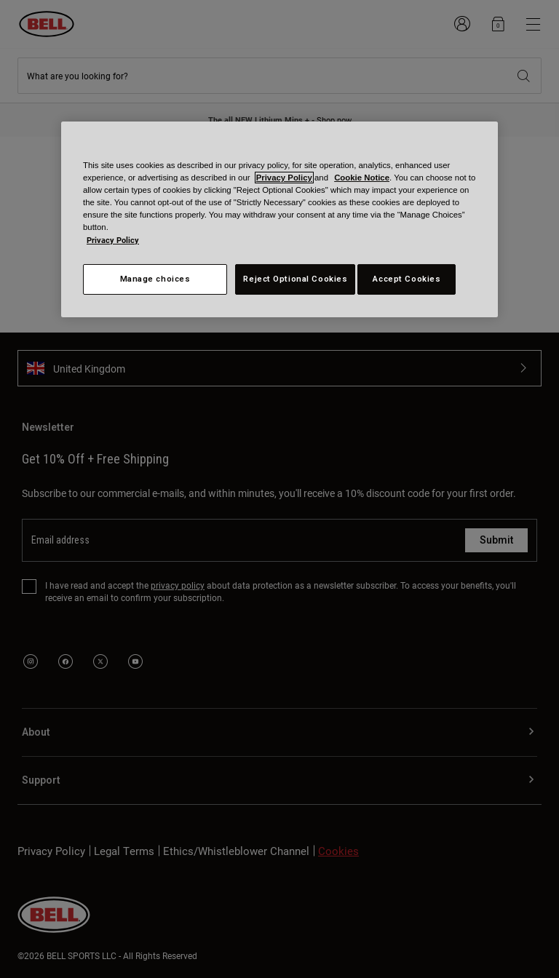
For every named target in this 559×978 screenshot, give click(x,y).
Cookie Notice (361, 177)
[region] (279, 219)
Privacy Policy (284, 177)
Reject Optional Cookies (295, 279)
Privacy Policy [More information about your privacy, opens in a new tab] (113, 239)
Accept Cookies (406, 279)
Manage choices (155, 279)
